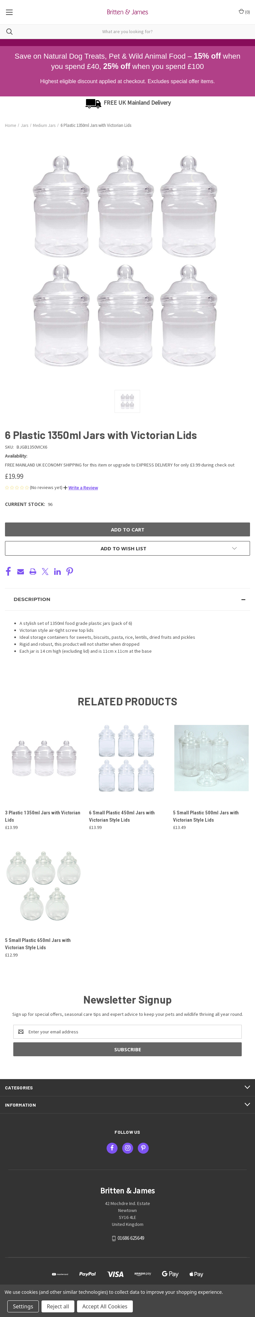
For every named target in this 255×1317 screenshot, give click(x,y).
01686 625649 (131, 1238)
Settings (23, 1306)
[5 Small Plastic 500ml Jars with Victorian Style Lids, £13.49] (211, 758)
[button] (80, 488)
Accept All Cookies (105, 1306)
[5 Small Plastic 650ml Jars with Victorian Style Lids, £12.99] (43, 886)
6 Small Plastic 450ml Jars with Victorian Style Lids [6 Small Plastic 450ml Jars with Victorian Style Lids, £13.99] (122, 816)
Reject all (58, 1306)
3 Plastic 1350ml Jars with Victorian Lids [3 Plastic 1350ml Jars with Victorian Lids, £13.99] (42, 816)
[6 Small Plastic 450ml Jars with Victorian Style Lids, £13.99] (127, 758)
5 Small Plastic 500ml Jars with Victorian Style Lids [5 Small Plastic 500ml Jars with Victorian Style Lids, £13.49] (206, 816)
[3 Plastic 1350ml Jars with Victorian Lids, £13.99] (43, 758)
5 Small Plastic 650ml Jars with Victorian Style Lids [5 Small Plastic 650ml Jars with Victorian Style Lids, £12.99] (38, 944)
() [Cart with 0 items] (244, 12)
